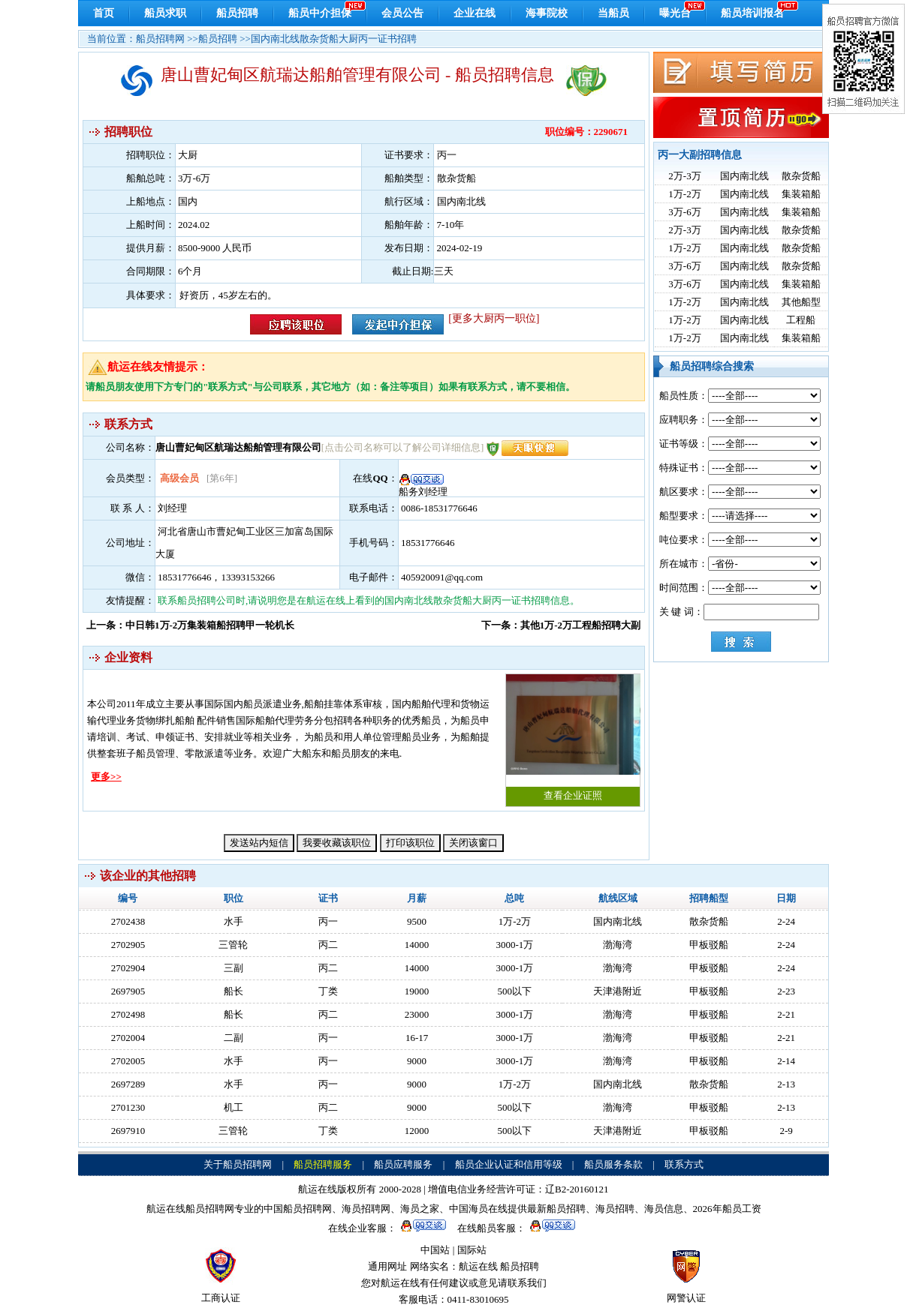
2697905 (128, 991)
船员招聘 (237, 13)
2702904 (128, 968)
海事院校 (547, 13)
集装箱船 (801, 194)
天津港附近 (617, 991)
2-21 (786, 1014)
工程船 (800, 320)
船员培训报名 (752, 13)
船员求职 (165, 13)
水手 (233, 921)
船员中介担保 (319, 13)
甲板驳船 (708, 944)
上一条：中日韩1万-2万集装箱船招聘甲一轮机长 (190, 625)
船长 (233, 991)
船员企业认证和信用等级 (508, 1164)
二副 (233, 1037)
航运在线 (478, 1266)
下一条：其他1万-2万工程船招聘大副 (560, 625)
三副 (233, 968)
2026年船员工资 (727, 1208)
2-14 (786, 1060)
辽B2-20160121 (577, 1189)
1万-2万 (684, 194)
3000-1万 (514, 944)
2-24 (786, 921)
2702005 (128, 1060)
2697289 (128, 1084)
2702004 (128, 1037)
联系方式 (684, 1164)
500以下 (515, 991)
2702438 (128, 921)
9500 (416, 921)
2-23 (786, 991)
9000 (416, 1060)
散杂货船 (801, 176)
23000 (417, 1014)
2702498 (128, 1014)
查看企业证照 (573, 737)
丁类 (328, 991)
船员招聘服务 (323, 1164)
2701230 (128, 1107)
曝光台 (675, 13)
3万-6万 (684, 212)
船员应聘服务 (403, 1164)
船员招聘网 (160, 38)
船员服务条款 (613, 1164)
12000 (417, 1130)
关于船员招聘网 (237, 1164)
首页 (103, 13)
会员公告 (402, 13)
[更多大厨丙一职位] (493, 318)
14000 (417, 944)
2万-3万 (684, 176)
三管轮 (233, 944)
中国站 (435, 1250)
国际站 (472, 1250)
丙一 (328, 921)
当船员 (613, 13)
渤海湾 (617, 944)
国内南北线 (744, 176)
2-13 (786, 1084)
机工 (233, 1107)
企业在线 (475, 13)
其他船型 (801, 302)
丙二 (328, 944)
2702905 (128, 944)
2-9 (785, 1130)
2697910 (128, 1130)
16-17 (416, 1037)
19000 (417, 991)
